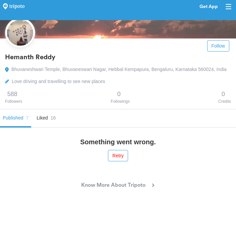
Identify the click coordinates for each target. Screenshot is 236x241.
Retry (117, 155)
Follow (218, 46)
